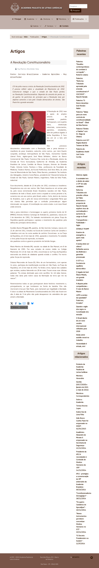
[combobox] (78, 6)
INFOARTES (75, 557)
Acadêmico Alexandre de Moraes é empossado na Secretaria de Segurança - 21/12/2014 (81, 440)
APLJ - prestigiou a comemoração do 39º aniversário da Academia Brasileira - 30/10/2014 (82, 482)
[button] (11, 302)
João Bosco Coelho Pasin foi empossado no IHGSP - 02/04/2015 (82, 423)
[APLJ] (37, 8)
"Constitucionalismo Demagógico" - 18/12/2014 (83, 496)
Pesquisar (75, 10)
